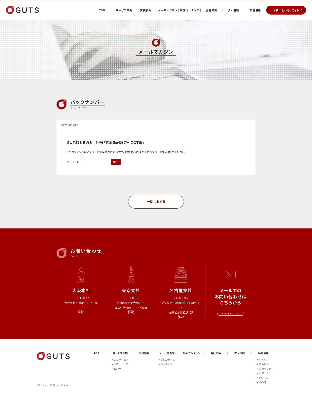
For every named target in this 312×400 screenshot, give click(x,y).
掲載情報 (264, 368)
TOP (102, 10)
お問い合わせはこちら (286, 10)
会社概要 (211, 10)
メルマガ (263, 381)
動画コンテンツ (189, 10)
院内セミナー (266, 377)
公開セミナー (266, 372)
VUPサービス (121, 368)
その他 (262, 386)
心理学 (117, 372)
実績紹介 (145, 10)
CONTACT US (230, 313)
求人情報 (233, 10)
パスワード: (88, 162)
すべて (262, 363)
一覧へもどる (156, 201)
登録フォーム (168, 363)
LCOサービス (121, 363)
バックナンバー (169, 368)
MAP (81, 316)
